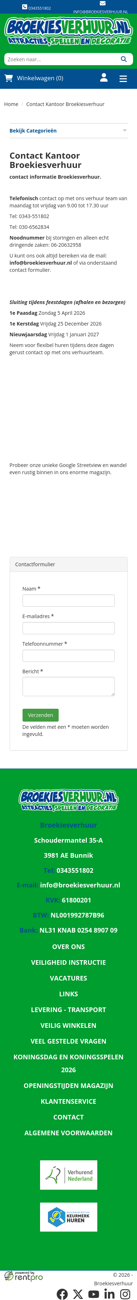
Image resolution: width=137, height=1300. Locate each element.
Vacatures (68, 978)
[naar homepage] (68, 31)
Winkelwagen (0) (33, 78)
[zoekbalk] (59, 59)
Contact (68, 1117)
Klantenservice (68, 1101)
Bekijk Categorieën (69, 130)
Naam (29, 588)
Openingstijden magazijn (68, 1085)
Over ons (68, 946)
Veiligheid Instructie (68, 962)
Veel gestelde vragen (68, 1041)
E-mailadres (36, 616)
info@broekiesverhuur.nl (100, 11)
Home (11, 104)
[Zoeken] (124, 59)
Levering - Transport (68, 1009)
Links (68, 994)
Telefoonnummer (43, 643)
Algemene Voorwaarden (68, 1132)
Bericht (31, 671)
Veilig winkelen (68, 1025)
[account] (99, 78)
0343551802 (36, 7)
